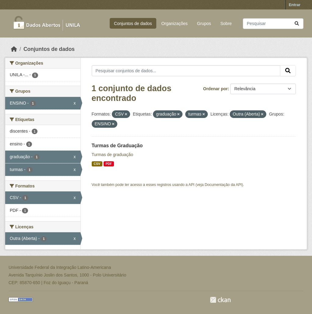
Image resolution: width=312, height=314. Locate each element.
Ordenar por (215, 88)
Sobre (226, 23)
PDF (108, 164)
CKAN (220, 300)
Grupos (204, 23)
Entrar (294, 4)
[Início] (14, 49)
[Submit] (297, 23)
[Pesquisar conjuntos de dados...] (273, 23)
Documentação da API (223, 185)
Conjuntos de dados (133, 23)
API (192, 185)
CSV (97, 164)
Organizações (174, 23)
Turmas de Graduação (117, 145)
